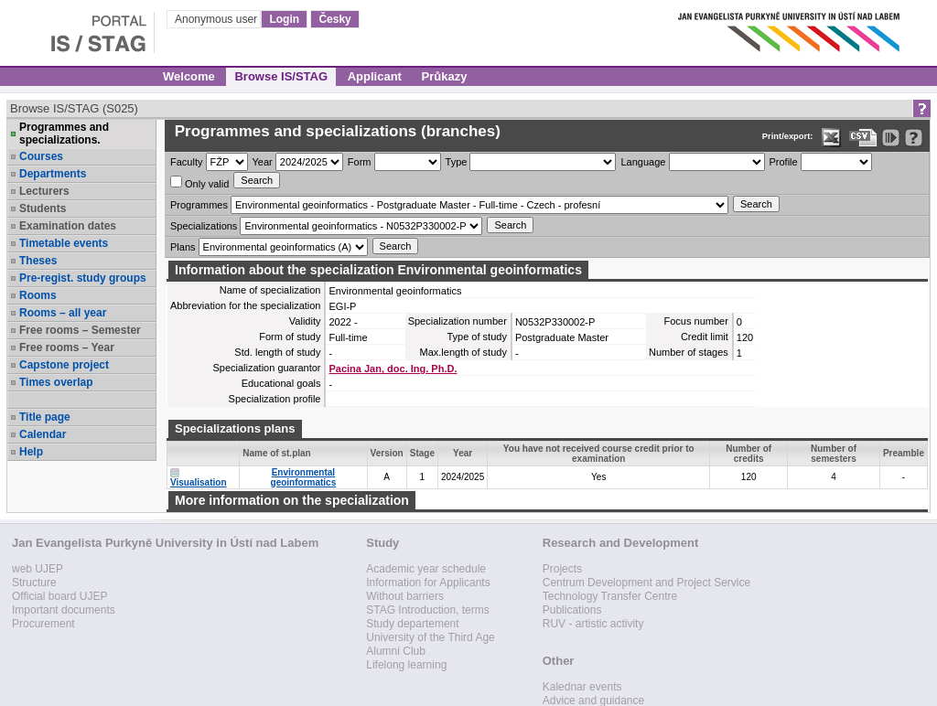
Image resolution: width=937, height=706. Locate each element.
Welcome (189, 76)
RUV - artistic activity (593, 623)
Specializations (203, 225)
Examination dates (67, 225)
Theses (38, 260)
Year (263, 161)
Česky (334, 19)
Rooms (38, 295)
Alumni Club (395, 651)
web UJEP (37, 568)
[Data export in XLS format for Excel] (831, 137)
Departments (52, 173)
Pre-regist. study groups (82, 278)
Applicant (375, 76)
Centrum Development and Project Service (646, 582)
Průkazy (445, 76)
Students (42, 208)
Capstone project (64, 364)
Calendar (42, 434)
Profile (784, 161)
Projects (562, 568)
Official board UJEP (60, 596)
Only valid (199, 182)
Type (457, 161)
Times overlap (55, 382)
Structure (34, 582)
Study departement (412, 623)
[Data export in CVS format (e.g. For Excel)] (863, 137)
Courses (41, 156)
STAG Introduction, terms (428, 610)
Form (360, 161)
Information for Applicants (428, 582)
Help (31, 451)
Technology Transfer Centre (610, 596)
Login (284, 19)
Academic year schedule (426, 568)
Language (642, 161)
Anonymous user (217, 19)
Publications (572, 610)
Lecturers (44, 191)
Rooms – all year (62, 312)
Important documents (63, 610)
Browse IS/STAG (281, 76)
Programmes (199, 204)
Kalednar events (582, 686)
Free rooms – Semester (80, 330)
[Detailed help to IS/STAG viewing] (913, 137)
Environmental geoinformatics (304, 477)
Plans (183, 246)
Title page (44, 417)
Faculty (186, 161)
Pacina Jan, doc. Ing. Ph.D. (392, 368)
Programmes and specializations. (64, 133)
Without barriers (405, 596)
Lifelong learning (406, 664)
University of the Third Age (430, 637)
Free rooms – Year (66, 347)
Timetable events (63, 243)
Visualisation (198, 482)
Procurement (43, 623)
